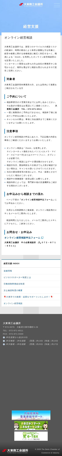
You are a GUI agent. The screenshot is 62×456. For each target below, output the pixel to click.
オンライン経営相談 (13, 303)
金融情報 (8, 271)
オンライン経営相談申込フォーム (22, 237)
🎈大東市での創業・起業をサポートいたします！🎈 (28, 297)
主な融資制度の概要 (13, 290)
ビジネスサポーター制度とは (17, 277)
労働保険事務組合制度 (14, 284)
